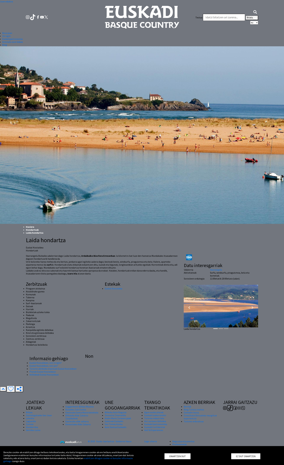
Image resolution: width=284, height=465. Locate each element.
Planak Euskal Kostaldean (42, 371)
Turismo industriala (154, 418)
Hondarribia (32, 427)
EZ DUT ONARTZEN (246, 456)
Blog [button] (4, 44)
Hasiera (30, 226)
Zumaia (29, 424)
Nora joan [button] (7, 33)
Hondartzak (32, 229)
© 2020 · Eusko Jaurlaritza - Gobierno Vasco (109, 441)
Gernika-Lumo (33, 430)
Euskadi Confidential (154, 427)
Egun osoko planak (153, 412)
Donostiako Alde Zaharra (78, 424)
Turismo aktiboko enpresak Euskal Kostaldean (52, 368)
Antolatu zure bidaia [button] (12, 41)
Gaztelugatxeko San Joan (39, 415)
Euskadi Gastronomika (155, 424)
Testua (198, 17)
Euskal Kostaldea (113, 288)
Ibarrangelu (216, 269)
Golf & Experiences (153, 430)
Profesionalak (179, 444)
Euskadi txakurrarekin (155, 415)
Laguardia (31, 421)
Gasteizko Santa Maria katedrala (81, 412)
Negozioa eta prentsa (183, 441)
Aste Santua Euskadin (115, 427)
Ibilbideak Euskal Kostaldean (44, 374)
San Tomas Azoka (113, 424)
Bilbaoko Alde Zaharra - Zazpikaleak (77, 417)
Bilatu (252, 18)
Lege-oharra (150, 441)
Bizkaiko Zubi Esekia (75, 409)
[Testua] (224, 17)
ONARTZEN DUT (177, 456)
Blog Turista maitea (194, 409)
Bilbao (29, 412)
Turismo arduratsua (194, 421)
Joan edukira (6, 1)
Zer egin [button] (6, 35)
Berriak (187, 406)
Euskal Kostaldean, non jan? (43, 365)
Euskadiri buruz (191, 412)
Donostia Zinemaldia (115, 415)
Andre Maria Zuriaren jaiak (118, 418)
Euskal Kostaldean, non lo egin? (45, 362)
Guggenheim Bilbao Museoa (79, 406)
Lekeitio (30, 418)
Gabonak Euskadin (114, 421)
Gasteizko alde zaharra (77, 421)
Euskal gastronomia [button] (12, 38)
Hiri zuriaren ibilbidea (155, 421)
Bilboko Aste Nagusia (115, 412)
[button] (255, 11)
